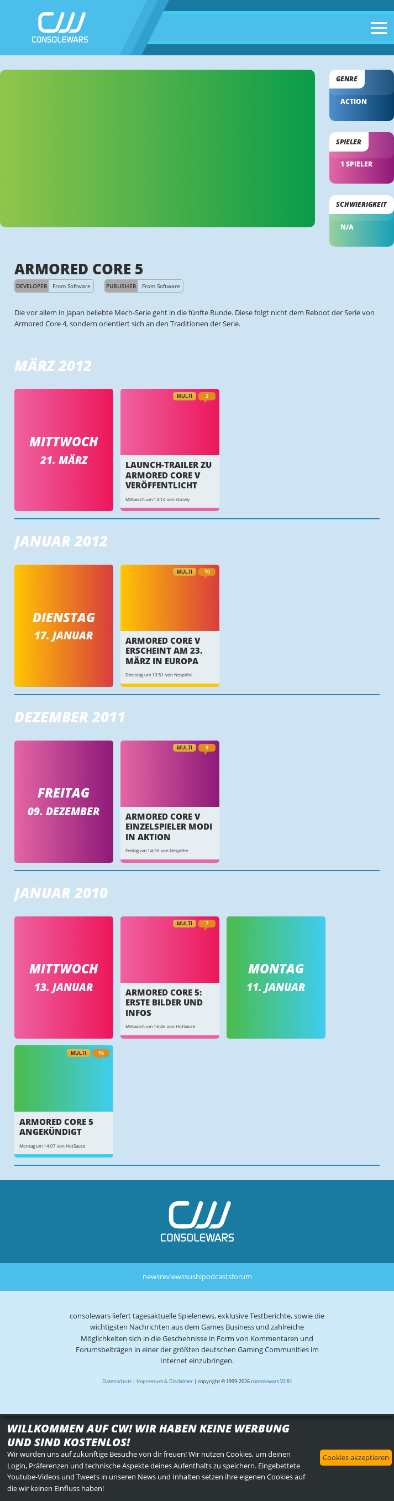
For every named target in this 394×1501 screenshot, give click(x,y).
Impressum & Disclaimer (164, 1381)
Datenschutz (117, 1381)
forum (242, 1276)
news (151, 1276)
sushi (193, 1276)
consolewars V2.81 (271, 1381)
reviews (172, 1276)
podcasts (217, 1276)
